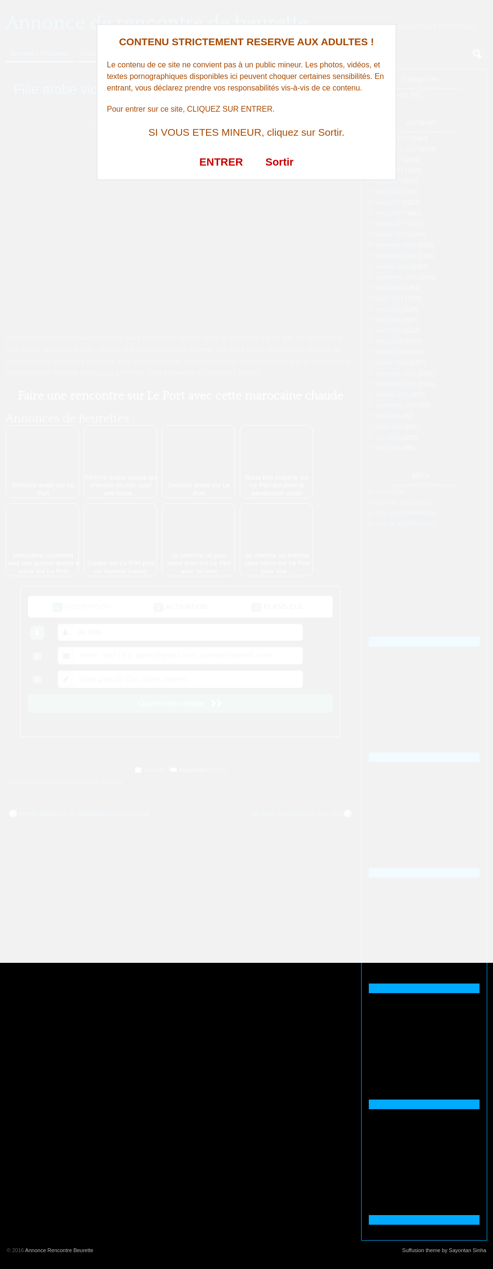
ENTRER (221, 162)
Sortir (279, 162)
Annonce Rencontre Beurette (59, 1250)
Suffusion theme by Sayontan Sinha (444, 1250)
